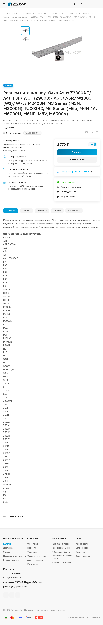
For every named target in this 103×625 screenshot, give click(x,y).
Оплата (57, 210)
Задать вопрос (83, 556)
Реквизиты (32, 564)
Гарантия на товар (60, 544)
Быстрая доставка (17, 157)
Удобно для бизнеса (18, 169)
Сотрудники (33, 552)
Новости (31, 548)
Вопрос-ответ (83, 548)
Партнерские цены (61, 548)
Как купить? (74, 210)
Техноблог (81, 552)
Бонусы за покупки (17, 182)
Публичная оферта (61, 552)
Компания (32, 538)
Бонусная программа (61, 562)
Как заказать (82, 544)
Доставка (42, 210)
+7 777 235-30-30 (12, 573)
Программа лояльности (14, 556)
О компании (32, 544)
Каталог (7, 544)
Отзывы (26, 210)
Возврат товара (11, 560)
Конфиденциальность (78, 617)
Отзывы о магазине (36, 556)
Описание (11, 210)
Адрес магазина (35, 560)
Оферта (96, 617)
